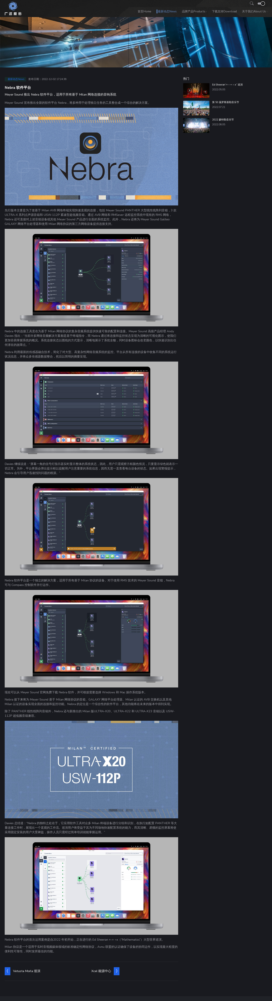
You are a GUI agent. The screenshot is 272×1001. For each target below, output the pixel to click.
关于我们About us (254, 11)
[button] (251, 3)
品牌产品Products (193, 11)
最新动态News (167, 11)
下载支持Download (224, 11)
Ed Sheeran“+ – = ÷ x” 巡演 (227, 84)
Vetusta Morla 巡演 (26, 971)
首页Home (144, 11)
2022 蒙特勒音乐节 (223, 119)
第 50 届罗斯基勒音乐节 (225, 102)
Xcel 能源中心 (101, 971)
